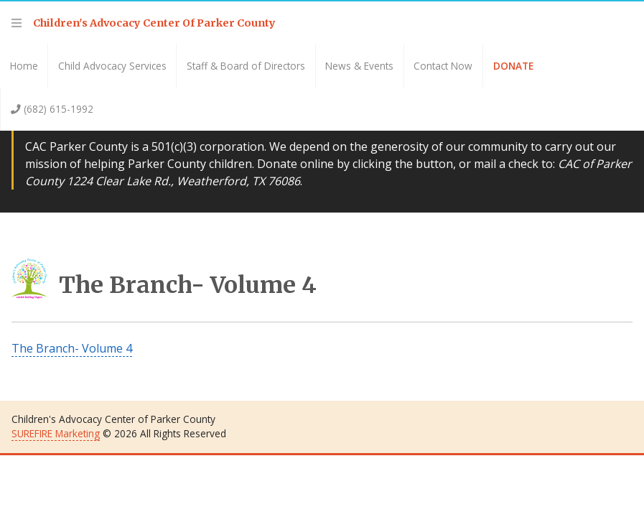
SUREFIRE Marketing (55, 433)
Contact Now (443, 66)
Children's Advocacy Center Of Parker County (154, 23)
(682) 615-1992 (52, 109)
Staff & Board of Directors (246, 66)
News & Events (359, 66)
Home (24, 66)
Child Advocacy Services (112, 66)
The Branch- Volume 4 (164, 285)
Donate (513, 66)
